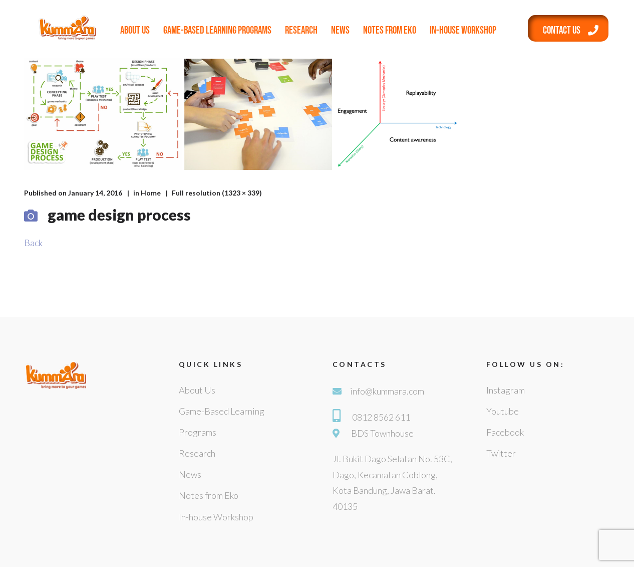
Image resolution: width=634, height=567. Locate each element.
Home (151, 192)
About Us (135, 30)
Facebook (505, 432)
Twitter (501, 453)
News (340, 30)
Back (33, 242)
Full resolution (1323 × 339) (217, 192)
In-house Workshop (463, 30)
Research (301, 30)
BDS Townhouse (382, 433)
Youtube (502, 411)
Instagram (505, 390)
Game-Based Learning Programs (217, 30)
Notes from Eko (389, 30)
